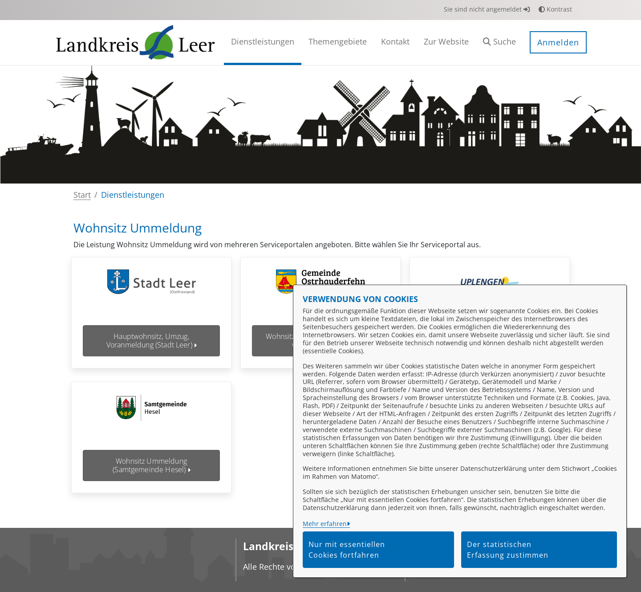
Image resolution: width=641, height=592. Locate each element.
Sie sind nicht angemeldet (487, 9)
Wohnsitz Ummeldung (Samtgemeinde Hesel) (151, 465)
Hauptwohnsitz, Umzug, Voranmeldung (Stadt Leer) (151, 340)
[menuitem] (262, 42)
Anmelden (558, 42)
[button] (499, 42)
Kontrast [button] (555, 9)
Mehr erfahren (325, 523)
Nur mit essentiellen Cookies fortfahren (346, 549)
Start (82, 194)
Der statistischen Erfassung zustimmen (507, 549)
